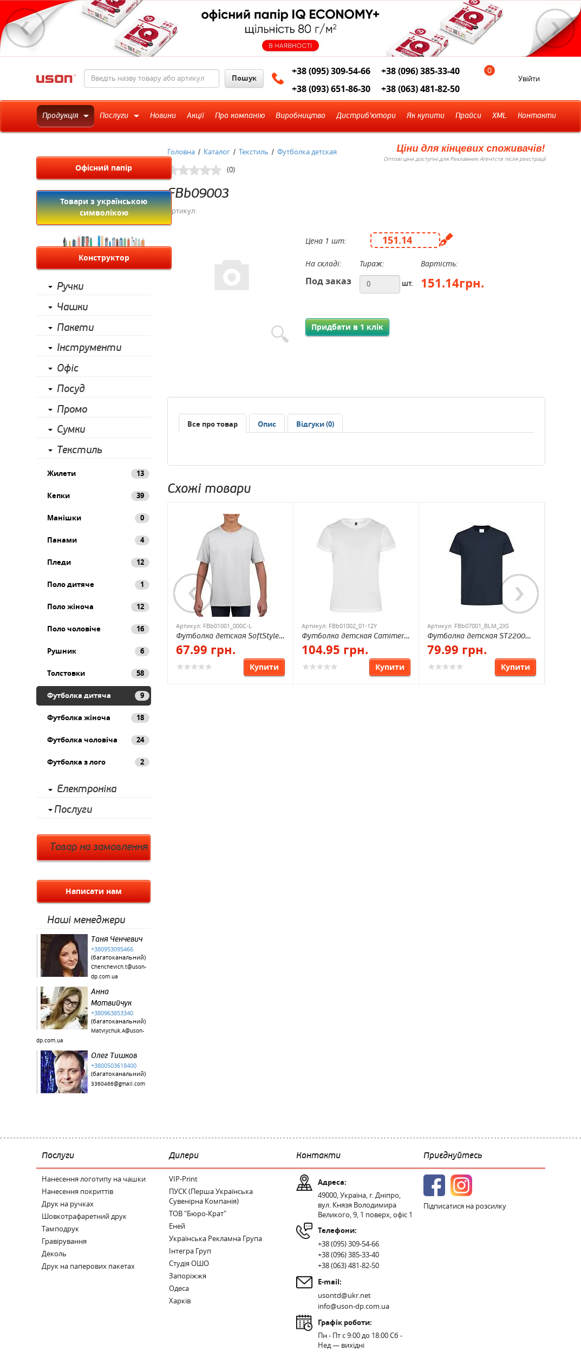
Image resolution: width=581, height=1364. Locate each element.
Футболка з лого (98, 762)
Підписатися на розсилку (464, 1206)
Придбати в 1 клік (347, 327)
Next (556, 28)
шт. (407, 283)
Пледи (98, 562)
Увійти (529, 78)
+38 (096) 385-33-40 (420, 71)
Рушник (98, 651)
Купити (264, 667)
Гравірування (64, 1241)
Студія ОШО (189, 1263)
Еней (177, 1226)
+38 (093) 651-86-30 (331, 89)
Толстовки (98, 673)
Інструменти (89, 348)
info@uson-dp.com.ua (353, 1306)
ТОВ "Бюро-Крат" (197, 1213)
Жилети (98, 474)
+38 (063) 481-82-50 (420, 89)
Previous (25, 28)
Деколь (54, 1253)
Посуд (71, 389)
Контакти (318, 1155)
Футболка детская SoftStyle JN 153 (227, 636)
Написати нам (94, 891)
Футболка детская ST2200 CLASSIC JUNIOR (476, 636)
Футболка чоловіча (98, 740)
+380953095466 (112, 949)
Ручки (70, 286)
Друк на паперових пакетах (88, 1266)
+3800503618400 (113, 1065)
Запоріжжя (187, 1276)
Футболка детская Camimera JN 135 (355, 636)
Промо (72, 409)
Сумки (71, 429)
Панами (98, 540)
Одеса (179, 1288)
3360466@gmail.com (118, 1083)
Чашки (72, 307)
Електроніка (86, 789)
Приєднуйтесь (452, 1155)
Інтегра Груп (190, 1251)
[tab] (212, 423)
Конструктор (104, 257)
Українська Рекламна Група (215, 1238)
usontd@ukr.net (344, 1295)
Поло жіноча (98, 607)
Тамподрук (60, 1229)
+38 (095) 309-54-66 (331, 71)
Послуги (73, 810)
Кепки (98, 496)
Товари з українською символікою (103, 207)
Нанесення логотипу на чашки (94, 1179)
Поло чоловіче (98, 629)
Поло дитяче (98, 585)
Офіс (68, 368)
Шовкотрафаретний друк (84, 1216)
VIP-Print (183, 1179)
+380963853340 (112, 1013)
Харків (180, 1301)
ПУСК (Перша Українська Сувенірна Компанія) (211, 1196)
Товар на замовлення (99, 847)
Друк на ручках (68, 1204)
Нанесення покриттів (77, 1191)
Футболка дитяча (98, 696)
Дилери (184, 1155)
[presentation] (267, 424)
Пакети (75, 328)
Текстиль (79, 450)
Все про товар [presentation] (212, 424)
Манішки (98, 518)
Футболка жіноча (98, 718)
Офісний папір (103, 167)
